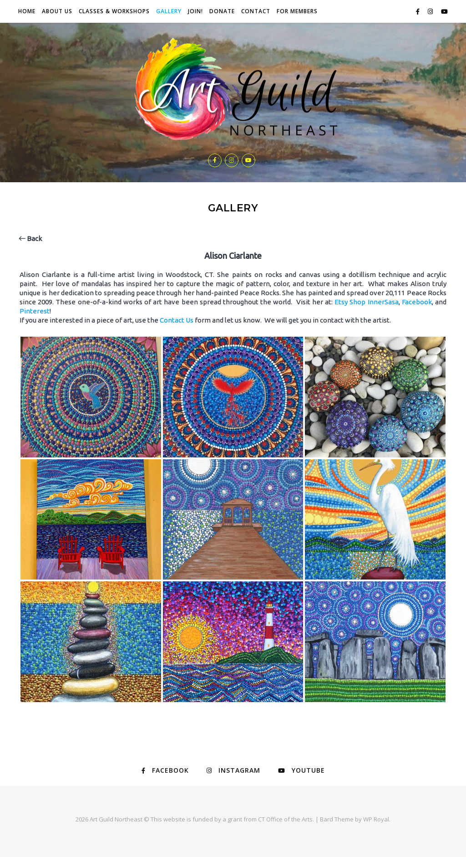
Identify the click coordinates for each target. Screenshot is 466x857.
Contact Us (176, 320)
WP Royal (376, 819)
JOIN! (195, 11)
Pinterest (35, 311)
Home (26, 11)
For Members (297, 11)
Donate (222, 11)
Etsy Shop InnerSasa (366, 302)
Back (30, 238)
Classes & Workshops (114, 11)
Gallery (169, 11)
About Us (57, 11)
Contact (255, 11)
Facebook (417, 302)
